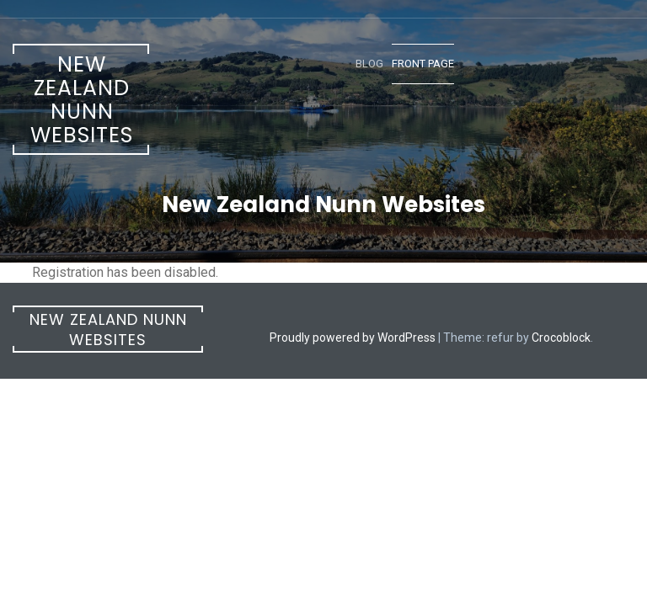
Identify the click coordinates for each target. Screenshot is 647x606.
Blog (369, 63)
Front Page (423, 63)
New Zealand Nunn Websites (81, 100)
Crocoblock (561, 337)
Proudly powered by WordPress (353, 337)
